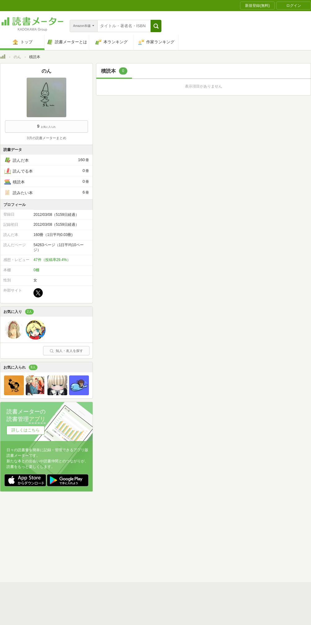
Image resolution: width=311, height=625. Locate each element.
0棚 (36, 270)
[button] (156, 26)
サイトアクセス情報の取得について (250, 617)
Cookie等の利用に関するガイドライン (178, 617)
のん (17, 57)
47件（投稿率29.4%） (51, 260)
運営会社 (82, 617)
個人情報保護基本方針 (118, 617)
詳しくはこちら (25, 430)
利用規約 (158, 607)
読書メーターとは (90, 607)
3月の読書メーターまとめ (46, 138)
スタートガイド (128, 607)
